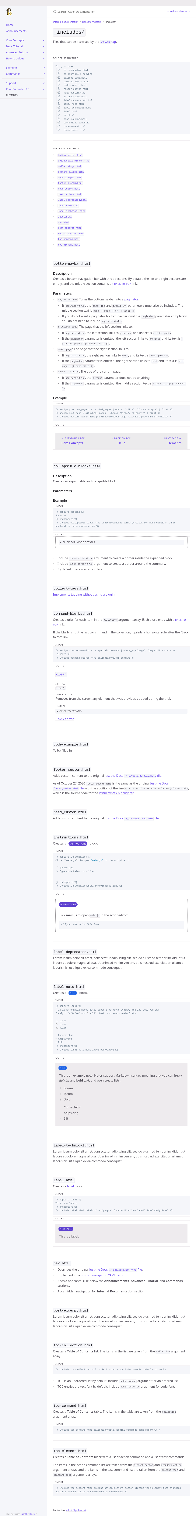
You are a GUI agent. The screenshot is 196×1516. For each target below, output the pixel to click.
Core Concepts (15, 40)
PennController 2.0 (17, 89)
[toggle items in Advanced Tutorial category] (44, 52)
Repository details (91, 21)
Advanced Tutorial (17, 52)
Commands (13, 74)
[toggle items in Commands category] (44, 74)
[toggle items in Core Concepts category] (44, 40)
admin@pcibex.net (76, 1500)
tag (108, 41)
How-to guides (15, 58)
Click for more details (79, 538)
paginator (131, 296)
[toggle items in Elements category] (44, 68)
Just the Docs (28, 1514)
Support (11, 83)
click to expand (70, 706)
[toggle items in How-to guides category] (44, 58)
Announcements (16, 31)
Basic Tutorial (14, 46)
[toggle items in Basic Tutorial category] (44, 46)
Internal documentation (65, 21)
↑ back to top (121, 280)
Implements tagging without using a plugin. (84, 590)
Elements (12, 67)
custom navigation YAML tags (102, 1267)
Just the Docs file (133, 770)
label (70, 1178)
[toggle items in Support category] (44, 83)
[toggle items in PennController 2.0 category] (44, 89)
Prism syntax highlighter (116, 788)
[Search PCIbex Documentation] (97, 11)
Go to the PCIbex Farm (178, 11)
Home (10, 25)
